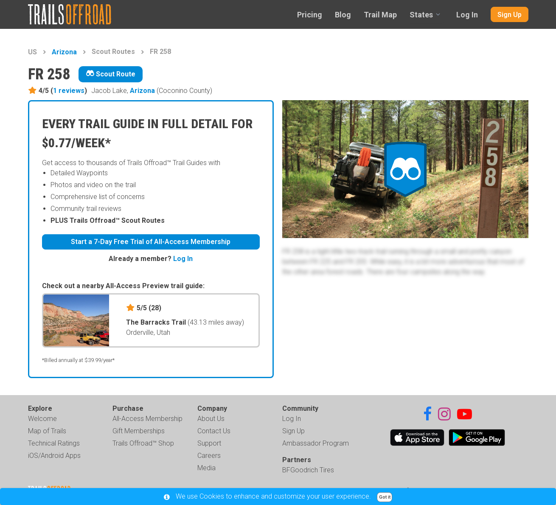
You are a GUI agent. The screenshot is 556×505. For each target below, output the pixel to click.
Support (209, 443)
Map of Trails (47, 431)
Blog (343, 14)
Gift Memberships (138, 431)
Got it (384, 497)
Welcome (42, 419)
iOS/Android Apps (54, 456)
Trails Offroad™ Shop (143, 443)
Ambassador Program (315, 443)
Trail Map (380, 14)
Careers (209, 456)
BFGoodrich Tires (308, 470)
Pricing (309, 14)
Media (206, 468)
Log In (467, 14)
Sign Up (509, 15)
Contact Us (213, 431)
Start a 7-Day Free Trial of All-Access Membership (150, 242)
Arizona (64, 52)
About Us (211, 419)
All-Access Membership (147, 419)
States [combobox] (421, 14)
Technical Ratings (54, 443)
